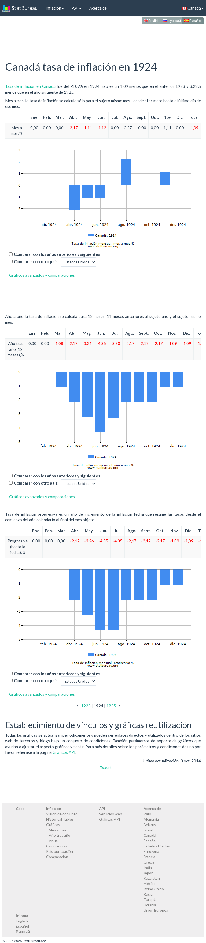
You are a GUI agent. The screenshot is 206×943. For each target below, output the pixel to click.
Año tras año (59, 835)
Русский (172, 20)
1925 (111, 705)
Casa (20, 808)
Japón (148, 872)
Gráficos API (64, 752)
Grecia (149, 862)
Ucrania (150, 905)
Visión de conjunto (62, 814)
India (148, 867)
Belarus (150, 824)
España (150, 840)
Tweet (105, 767)
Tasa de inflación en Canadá (30, 86)
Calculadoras (57, 846)
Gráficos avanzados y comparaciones (42, 275)
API (76, 8)
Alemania (151, 819)
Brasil (148, 830)
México (150, 883)
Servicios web (110, 814)
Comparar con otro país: (36, 261)
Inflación (55, 8)
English (151, 20)
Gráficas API (109, 819)
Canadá (150, 835)
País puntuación (59, 851)
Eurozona (151, 851)
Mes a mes (58, 830)
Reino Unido (154, 889)
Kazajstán (152, 878)
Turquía (150, 899)
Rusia (148, 894)
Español (193, 20)
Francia (149, 856)
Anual (53, 840)
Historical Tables (60, 819)
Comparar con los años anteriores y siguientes (57, 254)
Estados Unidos (157, 846)
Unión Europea (156, 910)
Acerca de (98, 8)
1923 (86, 705)
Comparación (57, 856)
